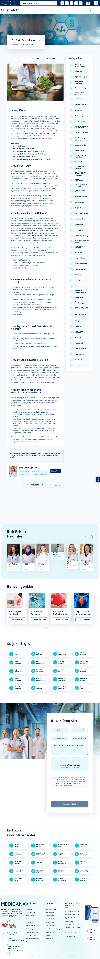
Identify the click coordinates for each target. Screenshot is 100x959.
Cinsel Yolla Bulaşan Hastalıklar (36, 612)
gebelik (47, 198)
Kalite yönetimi (50, 932)
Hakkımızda (29, 909)
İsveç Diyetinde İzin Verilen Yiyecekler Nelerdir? (29, 151)
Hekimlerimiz (30, 922)
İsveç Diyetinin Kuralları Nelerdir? (24, 149)
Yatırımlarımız (50, 916)
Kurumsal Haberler (32, 939)
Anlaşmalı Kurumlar (32, 919)
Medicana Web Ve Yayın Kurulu (72, 929)
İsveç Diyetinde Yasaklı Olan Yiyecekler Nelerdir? (30, 154)
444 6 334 (10, 934)
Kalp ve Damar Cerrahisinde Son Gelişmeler (83, 612)
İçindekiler (15, 143)
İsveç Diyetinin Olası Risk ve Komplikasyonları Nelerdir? (32, 159)
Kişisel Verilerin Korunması (73, 918)
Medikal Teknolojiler (32, 932)
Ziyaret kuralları (50, 925)
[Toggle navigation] (95, 10)
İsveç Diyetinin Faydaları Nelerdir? (25, 157)
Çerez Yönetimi (70, 936)
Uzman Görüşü (31, 935)
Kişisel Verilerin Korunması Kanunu (67, 777)
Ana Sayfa (15, 44)
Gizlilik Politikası (69, 924)
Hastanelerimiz (31, 912)
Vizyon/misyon (50, 912)
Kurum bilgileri (50, 922)
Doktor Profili (55, 471)
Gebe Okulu (49, 935)
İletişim (28, 942)
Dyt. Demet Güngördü (85, 564)
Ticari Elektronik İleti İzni (72, 933)
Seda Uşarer (57, 485)
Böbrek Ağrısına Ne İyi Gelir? (16, 612)
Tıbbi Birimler (30, 916)
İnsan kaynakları (51, 909)
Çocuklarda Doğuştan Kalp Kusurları (60, 612)
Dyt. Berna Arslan (27, 564)
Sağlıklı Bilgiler (30, 929)
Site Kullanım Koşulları (72, 911)
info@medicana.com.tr (15, 940)
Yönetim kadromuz (52, 919)
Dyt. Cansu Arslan (56, 553)
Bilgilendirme (63, 779)
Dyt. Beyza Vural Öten (41, 564)
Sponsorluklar (50, 939)
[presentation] (86, 537)
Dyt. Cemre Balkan (71, 562)
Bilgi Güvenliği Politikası (72, 914)
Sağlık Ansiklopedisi (27, 44)
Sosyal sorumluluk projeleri (54, 929)
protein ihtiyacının (39, 412)
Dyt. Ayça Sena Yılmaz (13, 564)
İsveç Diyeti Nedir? (19, 146)
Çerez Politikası (69, 921)
